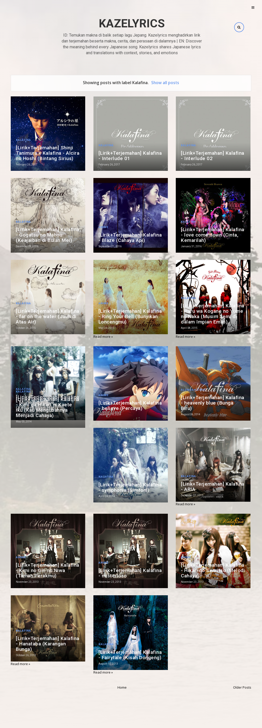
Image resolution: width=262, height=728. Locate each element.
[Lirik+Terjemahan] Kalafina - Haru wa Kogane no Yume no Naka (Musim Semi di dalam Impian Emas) (212, 314)
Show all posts (165, 82)
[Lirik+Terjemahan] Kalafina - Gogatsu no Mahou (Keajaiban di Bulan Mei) (47, 235)
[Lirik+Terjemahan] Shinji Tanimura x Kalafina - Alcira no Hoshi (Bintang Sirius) (47, 153)
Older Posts (242, 687)
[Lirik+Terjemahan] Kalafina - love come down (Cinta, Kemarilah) (212, 235)
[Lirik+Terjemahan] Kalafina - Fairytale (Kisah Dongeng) (130, 654)
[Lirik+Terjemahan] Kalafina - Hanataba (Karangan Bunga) (47, 643)
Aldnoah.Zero (193, 389)
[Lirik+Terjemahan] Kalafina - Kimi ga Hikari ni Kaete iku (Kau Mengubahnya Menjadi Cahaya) (47, 407)
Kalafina (23, 140)
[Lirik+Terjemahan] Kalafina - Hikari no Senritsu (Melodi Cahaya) (213, 570)
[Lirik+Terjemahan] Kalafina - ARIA (212, 486)
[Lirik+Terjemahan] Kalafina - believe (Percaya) (130, 405)
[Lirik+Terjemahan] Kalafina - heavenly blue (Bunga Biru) (212, 403)
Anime (103, 227)
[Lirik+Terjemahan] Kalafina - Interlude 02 (212, 155)
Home (122, 687)
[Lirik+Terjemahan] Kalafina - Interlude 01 (130, 155)
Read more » (103, 336)
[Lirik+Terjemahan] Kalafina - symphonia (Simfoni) (130, 487)
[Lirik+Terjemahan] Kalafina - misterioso (130, 573)
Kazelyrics (132, 23)
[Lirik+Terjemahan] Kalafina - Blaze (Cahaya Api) (130, 237)
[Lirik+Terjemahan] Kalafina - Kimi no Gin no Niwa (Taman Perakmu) (47, 570)
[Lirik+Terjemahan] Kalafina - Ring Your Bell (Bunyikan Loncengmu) (130, 316)
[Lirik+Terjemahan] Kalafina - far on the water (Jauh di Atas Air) (47, 316)
